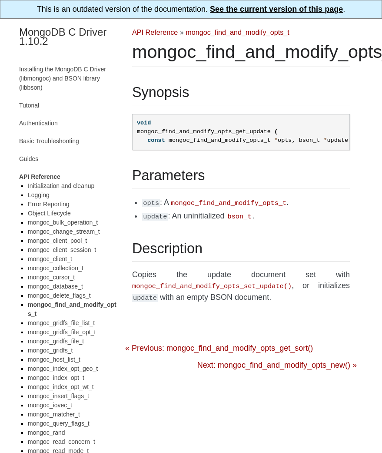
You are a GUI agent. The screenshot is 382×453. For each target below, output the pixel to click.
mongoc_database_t (55, 286)
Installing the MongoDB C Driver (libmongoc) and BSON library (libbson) (62, 78)
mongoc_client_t (50, 258)
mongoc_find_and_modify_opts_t (237, 32)
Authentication (38, 123)
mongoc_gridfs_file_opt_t (62, 332)
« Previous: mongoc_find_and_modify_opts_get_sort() (219, 344)
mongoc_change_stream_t (64, 231)
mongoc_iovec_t (50, 405)
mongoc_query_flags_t (59, 423)
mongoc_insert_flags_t (58, 396)
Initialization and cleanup (61, 185)
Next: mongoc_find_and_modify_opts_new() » (277, 361)
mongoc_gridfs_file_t (56, 341)
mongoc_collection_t (55, 268)
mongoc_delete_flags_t (59, 295)
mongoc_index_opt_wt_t (61, 386)
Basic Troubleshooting (49, 141)
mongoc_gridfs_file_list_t (61, 322)
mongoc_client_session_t (62, 249)
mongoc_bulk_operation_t (63, 222)
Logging (39, 194)
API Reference (155, 32)
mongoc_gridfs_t (50, 350)
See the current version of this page (276, 9)
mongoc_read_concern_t (61, 441)
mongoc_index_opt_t (56, 377)
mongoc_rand (46, 432)
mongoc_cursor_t (51, 277)
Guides (28, 158)
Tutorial (29, 105)
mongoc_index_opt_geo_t (63, 368)
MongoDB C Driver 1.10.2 (62, 36)
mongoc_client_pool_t (57, 240)
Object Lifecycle (49, 213)
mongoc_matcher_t (54, 414)
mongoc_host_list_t (54, 359)
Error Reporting (49, 204)
